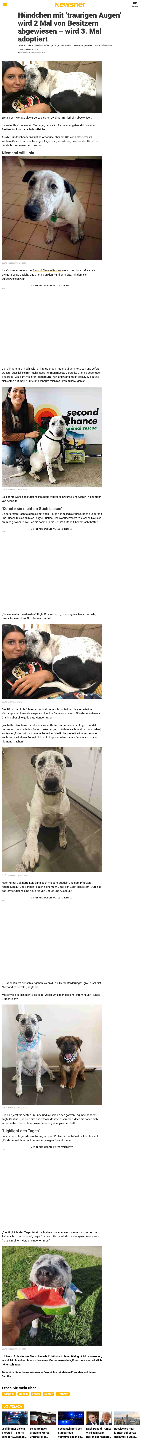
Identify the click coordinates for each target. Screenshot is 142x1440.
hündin (23, 1393)
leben (36, 1393)
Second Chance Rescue (47, 270)
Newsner (22, 45)
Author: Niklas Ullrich (28, 50)
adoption (8, 1393)
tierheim (62, 1393)
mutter (48, 1393)
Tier (29, 45)
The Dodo (7, 376)
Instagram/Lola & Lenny (17, 263)
